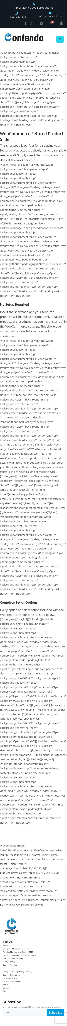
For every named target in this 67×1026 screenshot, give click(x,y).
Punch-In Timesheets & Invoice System (19, 955)
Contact (6, 988)
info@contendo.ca (50, 16)
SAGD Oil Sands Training (13, 958)
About (5, 984)
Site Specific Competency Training (17, 971)
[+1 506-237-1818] (16, 13)
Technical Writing (10, 978)
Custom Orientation (11, 975)
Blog (4, 991)
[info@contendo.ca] (50, 13)
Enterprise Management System (16, 948)
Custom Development (12, 981)
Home (5, 945)
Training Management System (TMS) (18, 952)
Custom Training (10, 965)
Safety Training (9, 961)
